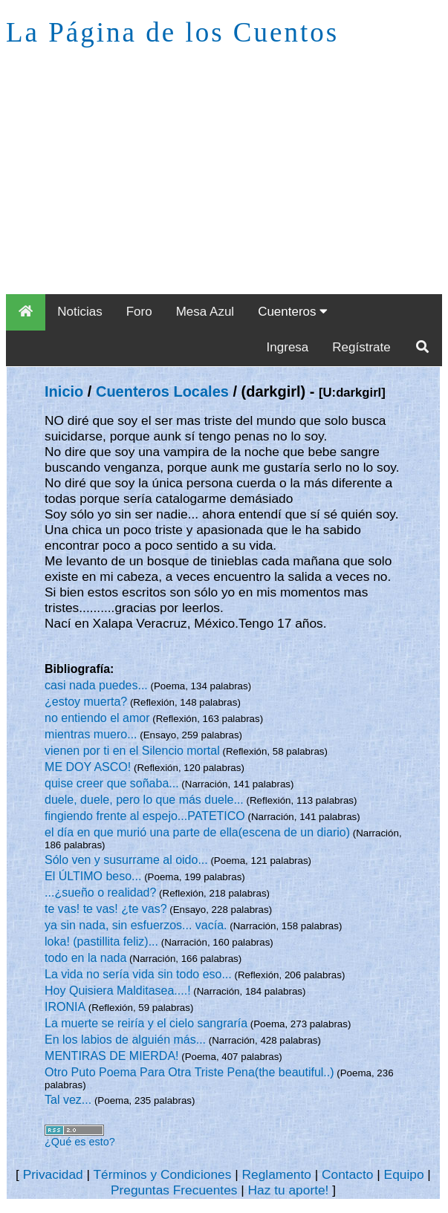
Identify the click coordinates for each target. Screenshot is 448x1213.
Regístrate (361, 347)
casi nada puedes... (96, 685)
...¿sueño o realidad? (100, 892)
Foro (139, 312)
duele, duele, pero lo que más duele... (144, 799)
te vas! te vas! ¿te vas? (106, 909)
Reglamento (276, 1174)
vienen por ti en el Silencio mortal (132, 750)
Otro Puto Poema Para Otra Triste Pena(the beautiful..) (189, 1072)
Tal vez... (68, 1099)
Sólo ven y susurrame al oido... (126, 859)
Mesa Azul (205, 312)
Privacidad (53, 1174)
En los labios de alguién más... (125, 1039)
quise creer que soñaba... (112, 783)
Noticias (79, 312)
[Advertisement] (224, 183)
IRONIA (65, 1007)
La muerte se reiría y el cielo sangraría (146, 1023)
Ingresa (288, 347)
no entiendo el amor (97, 718)
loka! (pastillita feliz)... (101, 941)
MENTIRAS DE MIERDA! (111, 1056)
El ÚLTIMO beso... (93, 876)
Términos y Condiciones (162, 1174)
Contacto (347, 1174)
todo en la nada (85, 958)
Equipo (404, 1174)
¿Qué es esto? (80, 1142)
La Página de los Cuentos (172, 32)
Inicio (64, 391)
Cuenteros (293, 312)
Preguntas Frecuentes (174, 1190)
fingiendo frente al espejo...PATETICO (145, 816)
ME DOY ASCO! (88, 767)
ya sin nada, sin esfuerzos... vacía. (136, 925)
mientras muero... (91, 734)
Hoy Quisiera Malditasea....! (118, 990)
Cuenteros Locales (162, 391)
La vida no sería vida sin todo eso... (138, 974)
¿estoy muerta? (86, 701)
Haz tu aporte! (288, 1190)
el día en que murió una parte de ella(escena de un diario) (197, 832)
